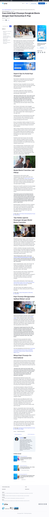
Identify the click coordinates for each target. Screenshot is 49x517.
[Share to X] (38, 52)
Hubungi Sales (33, 3)
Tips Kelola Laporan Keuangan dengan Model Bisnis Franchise (7, 37)
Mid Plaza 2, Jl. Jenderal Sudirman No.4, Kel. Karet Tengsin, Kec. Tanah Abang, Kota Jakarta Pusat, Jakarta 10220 (17, 493)
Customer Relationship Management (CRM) (23, 257)
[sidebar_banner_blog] (41, 33)
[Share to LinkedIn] (42, 52)
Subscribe (42, 47)
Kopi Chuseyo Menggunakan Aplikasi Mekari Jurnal (6, 40)
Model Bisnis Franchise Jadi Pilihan (6, 34)
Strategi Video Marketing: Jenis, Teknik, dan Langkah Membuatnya (27, 468)
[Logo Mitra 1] (11, 1)
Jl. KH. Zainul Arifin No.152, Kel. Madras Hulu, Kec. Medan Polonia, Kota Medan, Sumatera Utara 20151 (15, 500)
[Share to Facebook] (45, 52)
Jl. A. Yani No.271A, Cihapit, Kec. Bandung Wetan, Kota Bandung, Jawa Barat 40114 (13, 498)
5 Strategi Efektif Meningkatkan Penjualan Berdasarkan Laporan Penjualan (26, 458)
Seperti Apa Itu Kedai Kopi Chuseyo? (7, 32)
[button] (23, 3)
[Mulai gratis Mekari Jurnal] (24, 56)
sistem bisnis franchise (29, 178)
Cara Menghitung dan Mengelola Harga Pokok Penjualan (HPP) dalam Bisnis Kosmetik (27, 476)
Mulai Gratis (41, 3)
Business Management (8, 9)
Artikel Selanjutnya (31, 434)
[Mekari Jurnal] (4, 3)
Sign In (27, 3)
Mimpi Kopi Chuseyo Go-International (7, 43)
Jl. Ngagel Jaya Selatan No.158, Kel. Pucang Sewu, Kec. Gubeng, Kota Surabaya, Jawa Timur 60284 (15, 495)
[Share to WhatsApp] (40, 52)
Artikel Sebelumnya (18, 434)
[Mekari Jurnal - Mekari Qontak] (24, 66)
